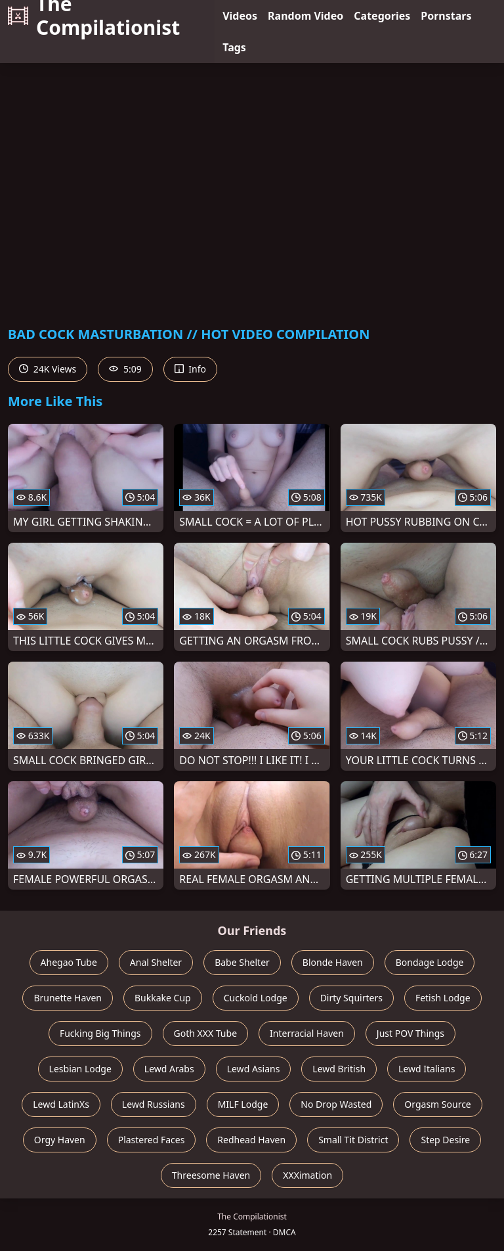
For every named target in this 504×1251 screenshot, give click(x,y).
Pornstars (446, 16)
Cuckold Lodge (255, 997)
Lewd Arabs (169, 1068)
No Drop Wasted (336, 1104)
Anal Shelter (156, 962)
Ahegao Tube (69, 962)
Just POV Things (410, 1033)
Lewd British (339, 1068)
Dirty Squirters (351, 997)
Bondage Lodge (430, 962)
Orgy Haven (59, 1139)
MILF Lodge (243, 1104)
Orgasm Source (437, 1104)
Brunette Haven (67, 997)
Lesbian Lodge (80, 1068)
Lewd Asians (253, 1068)
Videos (239, 16)
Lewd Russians (153, 1104)
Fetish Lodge (443, 997)
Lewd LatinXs (61, 1104)
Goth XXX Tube (206, 1033)
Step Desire (445, 1139)
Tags (234, 47)
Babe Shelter (242, 962)
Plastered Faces (151, 1139)
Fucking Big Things (100, 1033)
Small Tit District (353, 1139)
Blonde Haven (333, 962)
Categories (382, 16)
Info (190, 369)
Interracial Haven (307, 1033)
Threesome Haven (211, 1175)
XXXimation (307, 1175)
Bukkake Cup (163, 997)
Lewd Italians (426, 1068)
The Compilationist (94, 16)
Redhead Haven (251, 1139)
